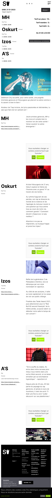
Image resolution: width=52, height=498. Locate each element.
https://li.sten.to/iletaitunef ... (9, 384)
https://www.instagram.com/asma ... (10, 382)
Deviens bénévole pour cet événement (39, 41)
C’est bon (48, 496)
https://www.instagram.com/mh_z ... (10, 126)
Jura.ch (43, 461)
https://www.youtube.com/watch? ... (10, 128)
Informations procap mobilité (35, 463)
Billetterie (45, 10)
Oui (33, 157)
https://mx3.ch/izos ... (7, 291)
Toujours (40, 157)
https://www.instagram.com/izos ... (10, 294)
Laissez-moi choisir (5, 496)
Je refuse (43, 496)
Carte (13, 461)
